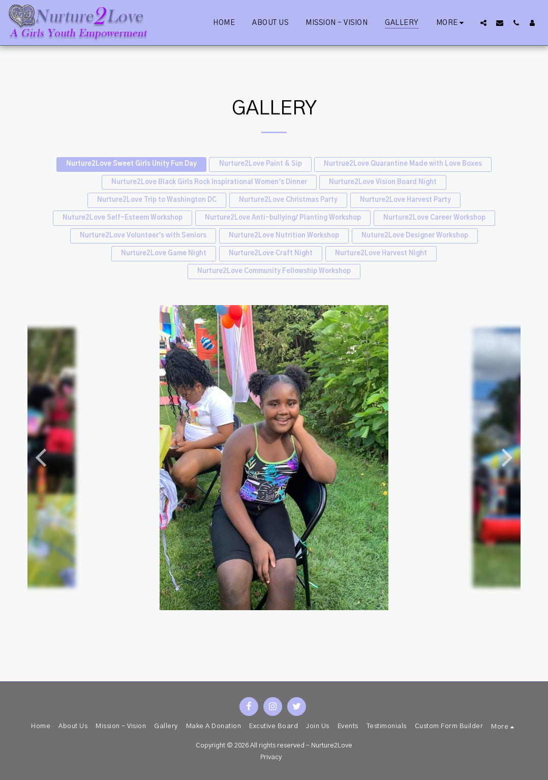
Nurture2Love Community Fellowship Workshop (274, 271)
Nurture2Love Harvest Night (381, 253)
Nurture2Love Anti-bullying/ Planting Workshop (283, 218)
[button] (483, 22)
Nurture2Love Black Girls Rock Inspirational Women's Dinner (209, 182)
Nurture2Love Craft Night (271, 253)
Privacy (271, 757)
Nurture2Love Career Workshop (434, 218)
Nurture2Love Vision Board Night (383, 182)
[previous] (42, 457)
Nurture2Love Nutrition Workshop (284, 235)
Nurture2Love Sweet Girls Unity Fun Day (131, 164)
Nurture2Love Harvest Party (405, 200)
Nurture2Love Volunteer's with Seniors (143, 235)
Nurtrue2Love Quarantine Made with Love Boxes (403, 164)
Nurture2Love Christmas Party (288, 200)
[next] (505, 457)
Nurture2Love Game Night (163, 253)
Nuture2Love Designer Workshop (414, 235)
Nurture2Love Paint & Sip (260, 164)
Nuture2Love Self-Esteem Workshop (122, 218)
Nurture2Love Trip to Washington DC (157, 200)
